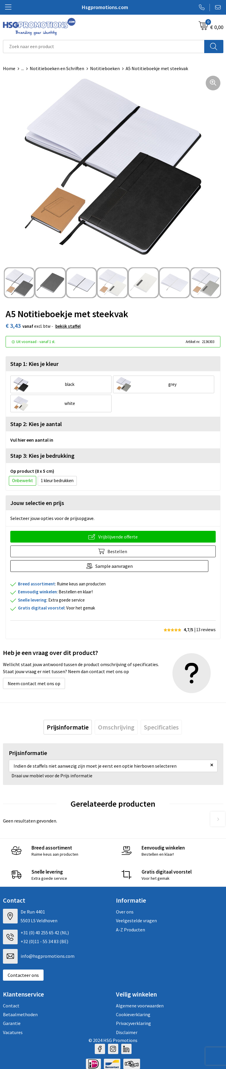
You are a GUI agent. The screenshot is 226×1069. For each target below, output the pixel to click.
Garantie (12, 1023)
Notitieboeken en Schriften (57, 68)
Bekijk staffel (68, 326)
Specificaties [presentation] (161, 727)
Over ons (125, 912)
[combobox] (104, 46)
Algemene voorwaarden (140, 1006)
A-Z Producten (130, 930)
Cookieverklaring (133, 1014)
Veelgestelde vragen (136, 920)
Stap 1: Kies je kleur (34, 363)
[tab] (68, 727)
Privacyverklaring (133, 1023)
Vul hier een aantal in (31, 440)
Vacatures (13, 1032)
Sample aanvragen (118, 566)
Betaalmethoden (20, 1014)
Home (9, 68)
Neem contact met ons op (34, 683)
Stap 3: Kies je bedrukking (42, 455)
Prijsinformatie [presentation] (68, 727)
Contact (11, 1006)
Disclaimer (126, 1032)
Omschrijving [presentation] (116, 727)
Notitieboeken (105, 68)
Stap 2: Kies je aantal (36, 424)
